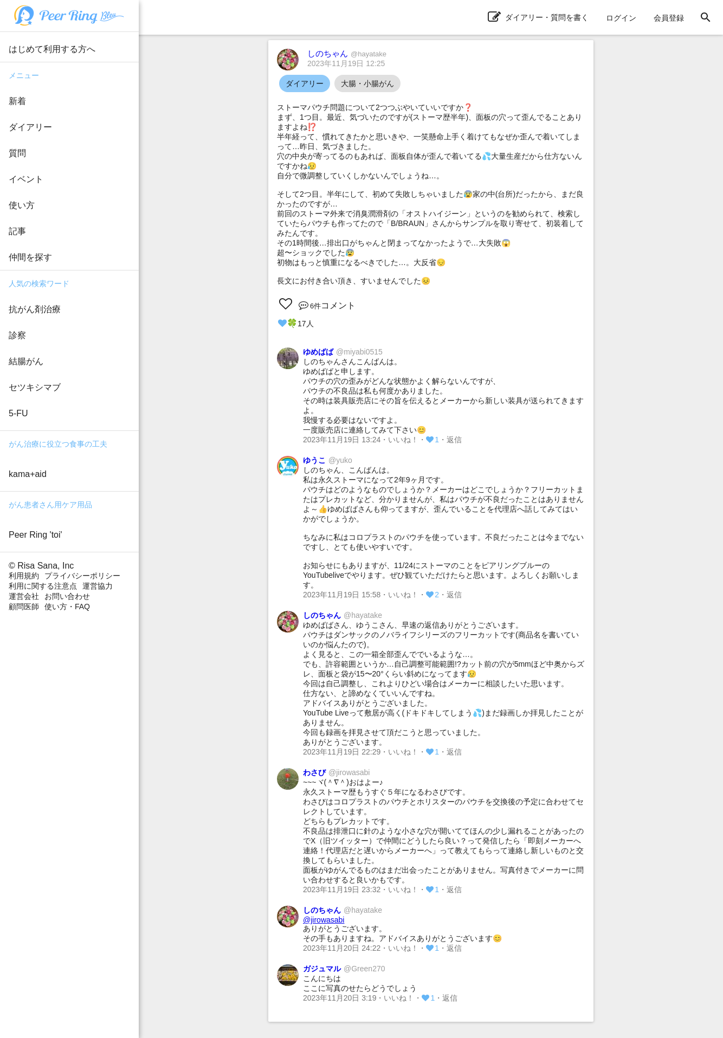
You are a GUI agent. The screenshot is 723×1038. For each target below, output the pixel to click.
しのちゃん (346, 53)
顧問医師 (24, 606)
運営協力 (97, 586)
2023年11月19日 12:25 (346, 63)
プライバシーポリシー (82, 575)
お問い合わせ (67, 596)
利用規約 (24, 575)
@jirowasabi (323, 919)
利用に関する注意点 (43, 586)
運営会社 (24, 596)
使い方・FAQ (67, 606)
